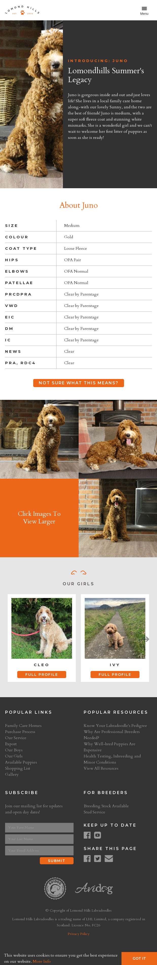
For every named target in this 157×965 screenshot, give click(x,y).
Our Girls (14, 756)
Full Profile (41, 674)
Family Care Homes (23, 725)
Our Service (15, 738)
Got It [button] (139, 958)
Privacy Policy (78, 933)
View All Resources (101, 768)
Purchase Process (20, 732)
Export (11, 744)
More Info (42, 961)
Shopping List (17, 768)
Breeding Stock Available (106, 806)
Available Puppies (21, 762)
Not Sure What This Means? (78, 383)
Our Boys (14, 750)
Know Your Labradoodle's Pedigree (115, 725)
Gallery (12, 774)
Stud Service (94, 812)
